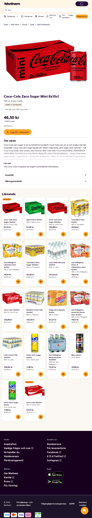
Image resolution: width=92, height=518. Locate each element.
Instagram (54, 460)
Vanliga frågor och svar (19, 448)
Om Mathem (11, 473)
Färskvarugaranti (13, 460)
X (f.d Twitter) (56, 456)
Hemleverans (11, 456)
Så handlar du (11, 452)
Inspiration (10, 444)
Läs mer (7, 163)
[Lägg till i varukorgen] (18, 234)
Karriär (9, 477)
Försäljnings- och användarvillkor (25, 503)
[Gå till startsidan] (12, 3)
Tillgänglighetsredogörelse (53, 503)
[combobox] (47, 10)
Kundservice (54, 444)
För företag (10, 485)
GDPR (72, 503)
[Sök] (6, 10)
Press (8, 481)
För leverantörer (56, 448)
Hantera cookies (83, 503)
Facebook (54, 452)
